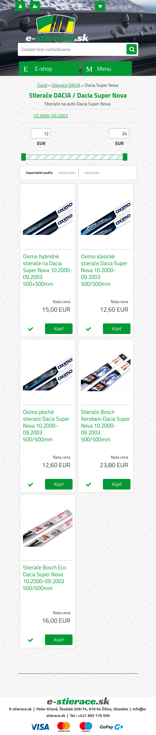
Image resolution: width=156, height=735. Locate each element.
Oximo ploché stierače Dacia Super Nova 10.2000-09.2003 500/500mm (46, 425)
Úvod (42, 85)
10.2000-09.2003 (50, 115)
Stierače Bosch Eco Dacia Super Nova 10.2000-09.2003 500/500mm (44, 577)
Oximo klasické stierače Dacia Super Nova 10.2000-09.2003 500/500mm (104, 270)
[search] (131, 49)
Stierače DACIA (66, 85)
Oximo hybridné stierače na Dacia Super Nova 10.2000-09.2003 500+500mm (47, 270)
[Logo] (57, 27)
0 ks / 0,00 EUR (119, 7)
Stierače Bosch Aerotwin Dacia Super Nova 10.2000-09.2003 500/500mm (105, 425)
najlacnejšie (66, 172)
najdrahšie (91, 172)
